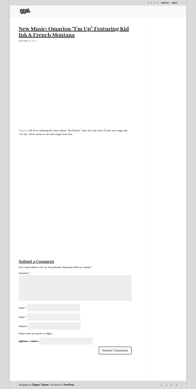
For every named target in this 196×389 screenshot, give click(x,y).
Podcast (131, 12)
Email (22, 317)
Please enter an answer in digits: (36, 333)
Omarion (23, 130)
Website (23, 326)
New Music (33, 41)
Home (81, 12)
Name (22, 308)
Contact (165, 3)
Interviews (111, 12)
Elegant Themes (40, 384)
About (174, 3)
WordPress (68, 384)
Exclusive (150, 12)
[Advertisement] (74, 237)
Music (93, 12)
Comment (24, 273)
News (167, 12)
